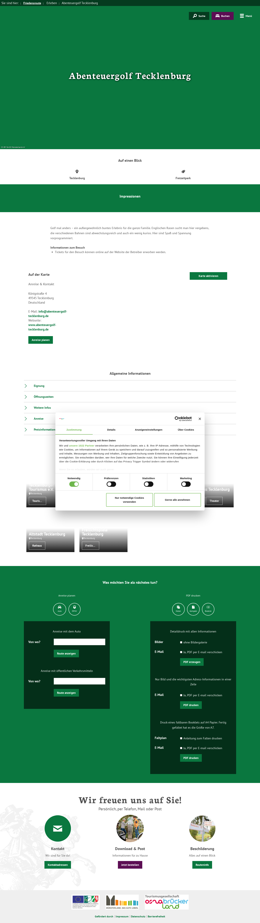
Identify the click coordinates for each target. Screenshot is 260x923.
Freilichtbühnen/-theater (92, 545)
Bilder (159, 642)
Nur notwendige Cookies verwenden (129, 500)
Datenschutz (138, 916)
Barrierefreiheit (156, 916)
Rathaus (37, 545)
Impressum (122, 916)
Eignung (39, 386)
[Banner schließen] (200, 418)
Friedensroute (32, 3)
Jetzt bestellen (130, 865)
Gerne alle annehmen (177, 500)
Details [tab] (111, 429)
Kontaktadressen (58, 865)
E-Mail (159, 651)
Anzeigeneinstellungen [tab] (148, 429)
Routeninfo (202, 865)
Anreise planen (41, 340)
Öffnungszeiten (44, 397)
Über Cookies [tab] (186, 429)
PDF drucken (190, 705)
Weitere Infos (42, 408)
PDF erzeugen (191, 662)
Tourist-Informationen (39, 501)
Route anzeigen (66, 653)
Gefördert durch (104, 916)
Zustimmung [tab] (74, 429)
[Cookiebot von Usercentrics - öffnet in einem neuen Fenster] (177, 418)
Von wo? (34, 642)
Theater (214, 501)
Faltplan (160, 738)
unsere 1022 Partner (81, 445)
